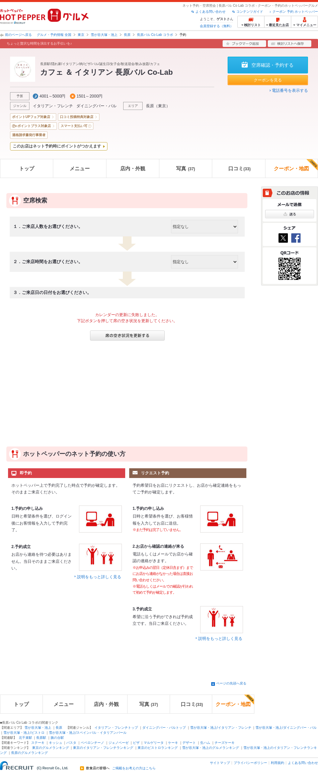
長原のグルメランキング (29, 753)
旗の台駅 (57, 737)
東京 (81, 35)
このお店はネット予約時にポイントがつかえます (57, 146)
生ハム (205, 742)
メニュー (80, 168)
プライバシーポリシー (250, 763)
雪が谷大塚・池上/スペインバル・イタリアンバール (88, 732)
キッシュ (55, 742)
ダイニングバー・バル (96, 106)
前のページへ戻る (18, 35)
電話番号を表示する (290, 90)
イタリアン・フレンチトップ (116, 727)
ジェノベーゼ (118, 742)
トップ (26, 168)
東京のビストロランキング (158, 748)
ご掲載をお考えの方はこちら (134, 768)
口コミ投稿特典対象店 (76, 117)
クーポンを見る (268, 80)
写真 (185, 168)
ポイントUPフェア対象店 (31, 117)
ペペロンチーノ (92, 742)
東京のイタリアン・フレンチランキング (103, 748)
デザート (189, 742)
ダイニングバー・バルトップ (164, 727)
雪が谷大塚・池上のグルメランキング (210, 748)
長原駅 (41, 737)
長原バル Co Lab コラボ (155, 35)
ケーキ (173, 742)
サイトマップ (220, 763)
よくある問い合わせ (210, 11)
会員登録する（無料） (216, 26)
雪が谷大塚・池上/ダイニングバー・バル (286, 727)
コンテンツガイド (249, 11)
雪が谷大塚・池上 (104, 35)
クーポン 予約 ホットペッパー (295, 11)
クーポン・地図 (296, 165)
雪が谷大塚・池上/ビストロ (24, 732)
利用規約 (277, 763)
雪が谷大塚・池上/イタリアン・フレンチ (220, 727)
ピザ (136, 742)
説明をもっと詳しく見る (99, 577)
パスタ (71, 742)
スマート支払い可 (74, 126)
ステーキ (38, 742)
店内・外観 (132, 168)
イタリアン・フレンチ (53, 106)
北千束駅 (25, 737)
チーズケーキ (225, 742)
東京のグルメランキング (50, 748)
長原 (127, 35)
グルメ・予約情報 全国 (54, 35)
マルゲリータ (154, 742)
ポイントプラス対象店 (34, 126)
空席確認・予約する (272, 65)
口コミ (239, 168)
